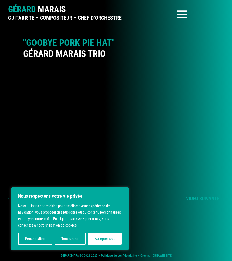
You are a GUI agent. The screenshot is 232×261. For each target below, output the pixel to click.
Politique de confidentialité (119, 256)
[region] (70, 218)
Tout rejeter (69, 239)
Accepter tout (105, 239)
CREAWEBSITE (162, 256)
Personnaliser (35, 239)
